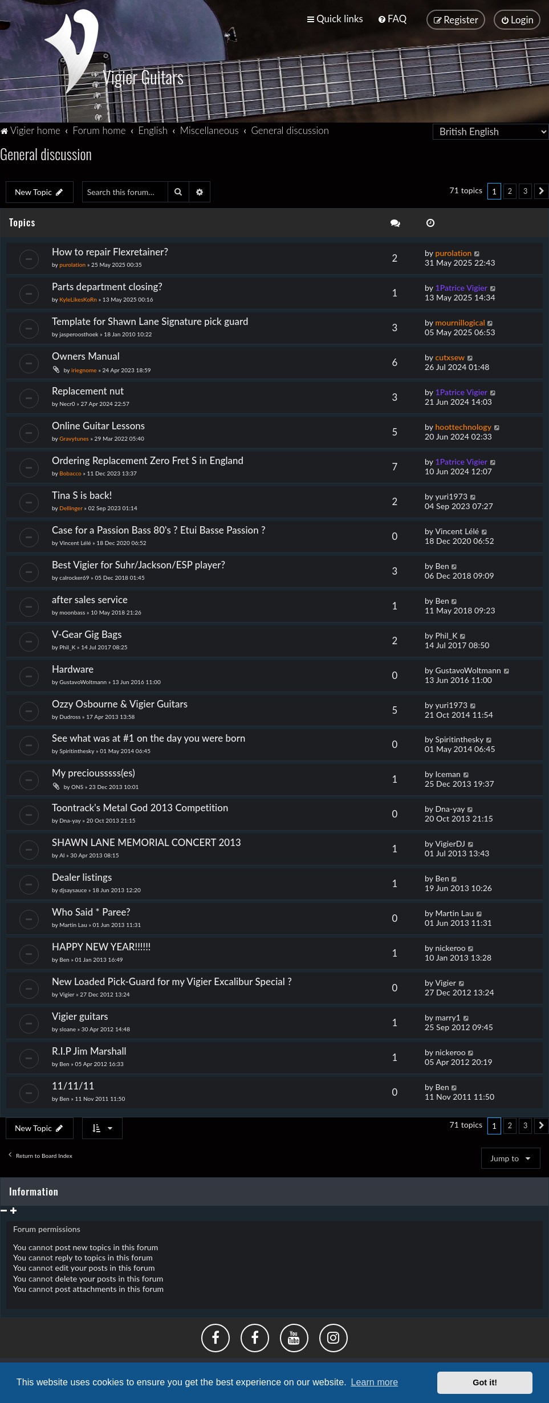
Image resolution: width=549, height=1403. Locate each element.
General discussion (46, 152)
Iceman (448, 773)
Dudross (69, 715)
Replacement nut (88, 390)
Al (61, 854)
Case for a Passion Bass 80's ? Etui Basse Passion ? (159, 529)
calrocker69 (74, 576)
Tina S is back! (82, 494)
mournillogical (460, 321)
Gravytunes (74, 437)
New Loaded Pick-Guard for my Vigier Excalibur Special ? (172, 980)
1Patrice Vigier (461, 286)
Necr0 (67, 402)
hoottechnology (463, 425)
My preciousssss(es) (93, 772)
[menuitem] (392, 18)
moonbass (72, 611)
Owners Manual (86, 355)
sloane (67, 1027)
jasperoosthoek (78, 333)
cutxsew (450, 356)
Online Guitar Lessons (98, 424)
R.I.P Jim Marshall (89, 1050)
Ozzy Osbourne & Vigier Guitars (120, 703)
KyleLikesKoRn (78, 298)
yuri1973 (451, 495)
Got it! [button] (485, 1382)
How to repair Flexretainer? (110, 251)
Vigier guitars (80, 1015)
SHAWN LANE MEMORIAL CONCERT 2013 (146, 841)
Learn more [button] (374, 1382)
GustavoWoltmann (83, 680)
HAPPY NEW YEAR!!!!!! (101, 945)
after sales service (90, 598)
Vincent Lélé (75, 541)
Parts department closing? (107, 285)
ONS (77, 786)
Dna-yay (70, 819)
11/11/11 (73, 1085)
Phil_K (67, 645)
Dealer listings (82, 876)
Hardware (72, 668)
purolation (72, 263)
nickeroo (450, 946)
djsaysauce (73, 888)
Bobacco (70, 472)
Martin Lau (73, 923)
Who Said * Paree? (91, 911)
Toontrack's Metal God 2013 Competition (140, 807)
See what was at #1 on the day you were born (149, 737)
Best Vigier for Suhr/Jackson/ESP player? (138, 564)
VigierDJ (450, 842)
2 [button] (510, 190)
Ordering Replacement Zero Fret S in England (147, 459)
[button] (541, 190)
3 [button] (525, 190)
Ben (442, 565)
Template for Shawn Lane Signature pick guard (150, 320)
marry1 (448, 1016)
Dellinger (71, 506)
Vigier (66, 993)
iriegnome (84, 368)
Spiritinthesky (76, 750)
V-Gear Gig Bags (87, 633)
